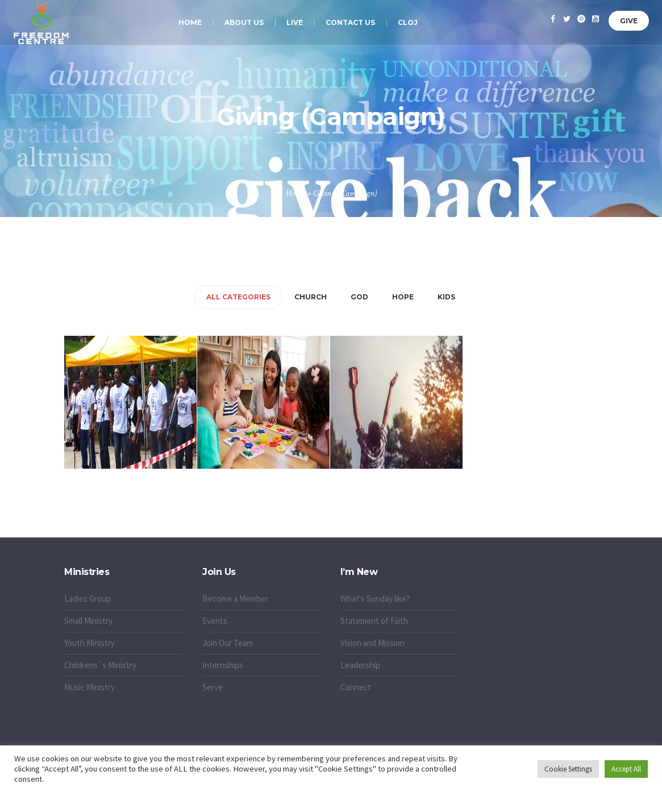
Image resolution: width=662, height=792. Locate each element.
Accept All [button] (626, 769)
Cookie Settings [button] (568, 769)
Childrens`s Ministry (100, 665)
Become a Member (235, 598)
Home (295, 193)
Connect (355, 687)
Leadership (360, 665)
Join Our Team (227, 642)
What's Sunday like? (375, 598)
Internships (222, 665)
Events (214, 620)
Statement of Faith (374, 620)
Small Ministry (88, 620)
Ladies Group (87, 598)
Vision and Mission (372, 642)
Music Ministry (89, 687)
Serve (212, 687)
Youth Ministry (89, 642)
